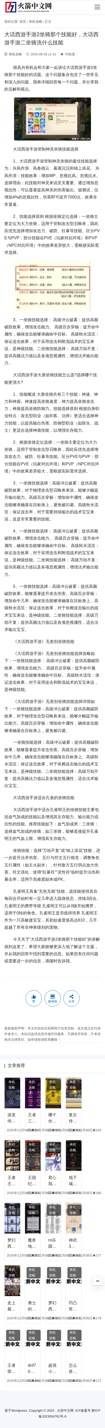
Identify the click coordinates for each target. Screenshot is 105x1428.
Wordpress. (19, 1410)
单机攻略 (35, 21)
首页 (22, 21)
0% (97, 1281)
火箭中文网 (65, 1410)
